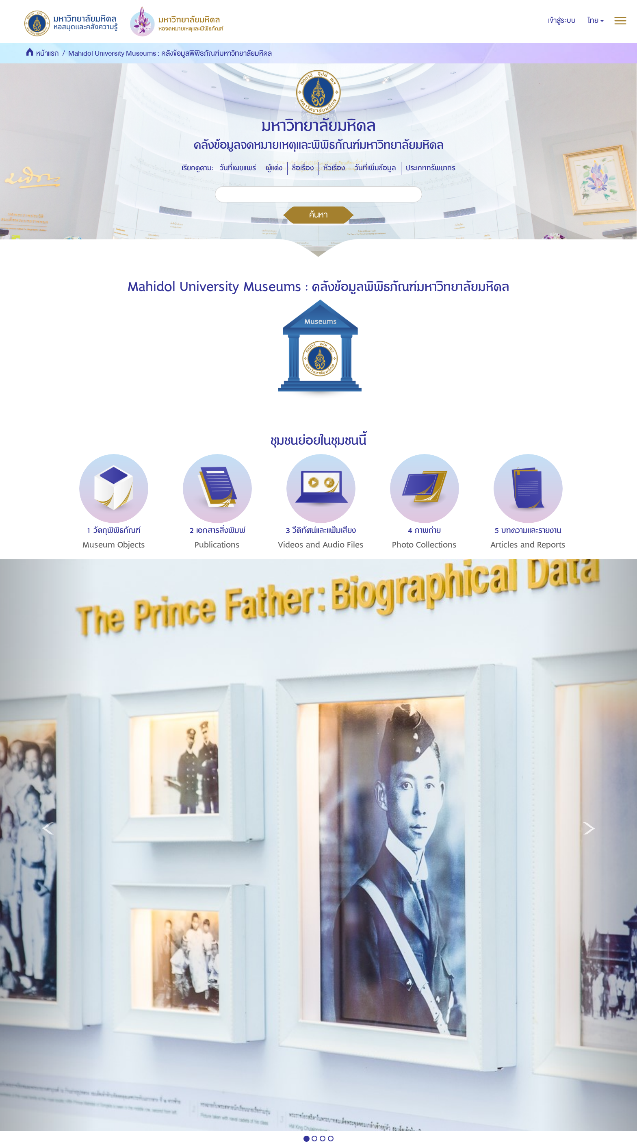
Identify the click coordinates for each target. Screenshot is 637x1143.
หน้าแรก (47, 53)
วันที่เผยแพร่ (238, 168)
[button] (596, 21)
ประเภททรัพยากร (430, 168)
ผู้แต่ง (274, 168)
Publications (217, 545)
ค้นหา (318, 214)
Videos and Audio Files (321, 545)
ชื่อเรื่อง (303, 168)
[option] (111, 517)
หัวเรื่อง (334, 168)
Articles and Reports (528, 545)
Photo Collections (424, 545)
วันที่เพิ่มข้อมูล (375, 168)
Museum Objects (113, 545)
